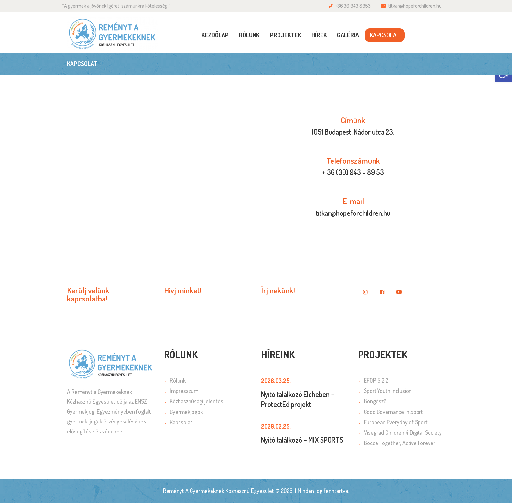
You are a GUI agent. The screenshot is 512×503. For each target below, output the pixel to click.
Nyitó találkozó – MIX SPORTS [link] (302, 439)
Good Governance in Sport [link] (393, 411)
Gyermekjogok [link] (186, 411)
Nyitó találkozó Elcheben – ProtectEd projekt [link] (297, 399)
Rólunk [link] (178, 380)
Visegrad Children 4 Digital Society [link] (403, 432)
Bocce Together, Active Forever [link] (399, 442)
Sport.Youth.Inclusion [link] (388, 390)
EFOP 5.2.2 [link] (376, 380)
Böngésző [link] (375, 401)
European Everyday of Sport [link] (396, 422)
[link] (112, 34)
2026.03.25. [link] (276, 380)
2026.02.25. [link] (276, 426)
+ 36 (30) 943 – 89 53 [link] (353, 172)
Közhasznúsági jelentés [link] (196, 401)
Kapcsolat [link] (181, 422)
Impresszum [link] (184, 390)
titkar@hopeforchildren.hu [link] (353, 212)
